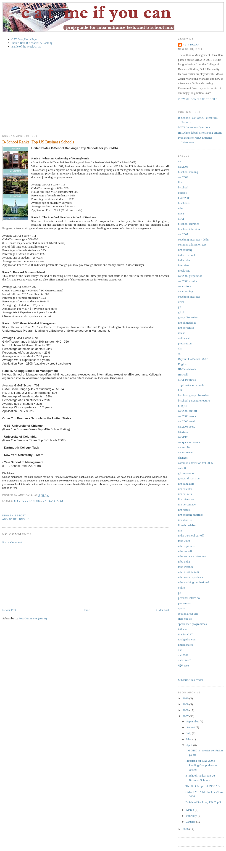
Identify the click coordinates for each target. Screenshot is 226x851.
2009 (186, 704)
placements (184, 603)
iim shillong (185, 249)
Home (86, 610)
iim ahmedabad (187, 322)
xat (180, 650)
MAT (181, 218)
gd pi (181, 312)
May (189, 739)
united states (53, 501)
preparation (185, 343)
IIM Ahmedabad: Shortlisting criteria (200, 132)
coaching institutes (189, 296)
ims (180, 530)
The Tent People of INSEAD (202, 786)
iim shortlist (185, 520)
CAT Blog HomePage (24, 39)
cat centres (184, 286)
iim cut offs (185, 494)
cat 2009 (183, 177)
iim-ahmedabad (187, 525)
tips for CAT (185, 634)
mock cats (184, 270)
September (193, 721)
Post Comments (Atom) (33, 618)
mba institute (186, 566)
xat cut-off (184, 660)
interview (183, 265)
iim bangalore (186, 483)
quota (181, 608)
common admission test (192, 244)
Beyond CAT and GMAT (193, 359)
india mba (184, 260)
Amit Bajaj (191, 44)
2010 (186, 698)
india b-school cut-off (191, 535)
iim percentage (187, 504)
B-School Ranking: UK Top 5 (203, 802)
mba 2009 (184, 540)
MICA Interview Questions (194, 127)
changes (183, 457)
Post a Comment (12, 542)
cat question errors (189, 442)
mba (180, 208)
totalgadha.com (187, 639)
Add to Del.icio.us (15, 519)
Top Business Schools (191, 385)
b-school (183, 187)
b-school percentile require (194, 400)
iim (180, 182)
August (191, 727)
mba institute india (189, 572)
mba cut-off (185, 551)
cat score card (186, 452)
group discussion (188, 317)
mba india (184, 561)
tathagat (182, 629)
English (182, 364)
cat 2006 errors (187, 416)
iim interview (186, 499)
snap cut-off (185, 618)
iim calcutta (185, 489)
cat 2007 (183, 234)
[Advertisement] (55, 92)
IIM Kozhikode (187, 369)
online (182, 587)
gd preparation (186, 473)
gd (179, 307)
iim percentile (186, 327)
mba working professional (193, 582)
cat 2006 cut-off (187, 410)
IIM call (183, 374)
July (189, 733)
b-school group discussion (193, 395)
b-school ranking (27, 501)
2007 (186, 716)
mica (181, 213)
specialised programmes (192, 624)
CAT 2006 (184, 198)
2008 (186, 710)
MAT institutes (187, 379)
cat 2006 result (187, 421)
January (191, 821)
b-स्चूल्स (182, 405)
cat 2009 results (187, 281)
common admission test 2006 (195, 463)
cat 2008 (183, 166)
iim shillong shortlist (190, 514)
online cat (184, 338)
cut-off (182, 468)
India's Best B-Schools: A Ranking (32, 43)
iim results (184, 509)
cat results (184, 447)
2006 (186, 829)
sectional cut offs (188, 613)
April (189, 745)
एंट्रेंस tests (183, 665)
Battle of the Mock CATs (26, 46)
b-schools (183, 203)
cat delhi (183, 437)
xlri (180, 348)
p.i (179, 593)
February (192, 815)
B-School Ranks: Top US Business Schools (38, 142)
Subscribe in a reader (190, 680)
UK (180, 390)
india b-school (186, 255)
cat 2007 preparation (190, 276)
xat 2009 (183, 655)
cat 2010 (183, 431)
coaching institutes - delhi (193, 239)
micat (181, 333)
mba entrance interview (192, 556)
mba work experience (191, 577)
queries (182, 192)
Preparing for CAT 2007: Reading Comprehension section (201, 765)
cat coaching (185, 291)
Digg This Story (14, 515)
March (190, 809)
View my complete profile (198, 99)
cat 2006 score (186, 426)
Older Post (162, 610)
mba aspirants (186, 546)
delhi (181, 302)
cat (179, 161)
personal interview (189, 598)
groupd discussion (189, 478)
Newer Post (9, 610)
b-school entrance (188, 223)
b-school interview (189, 229)
